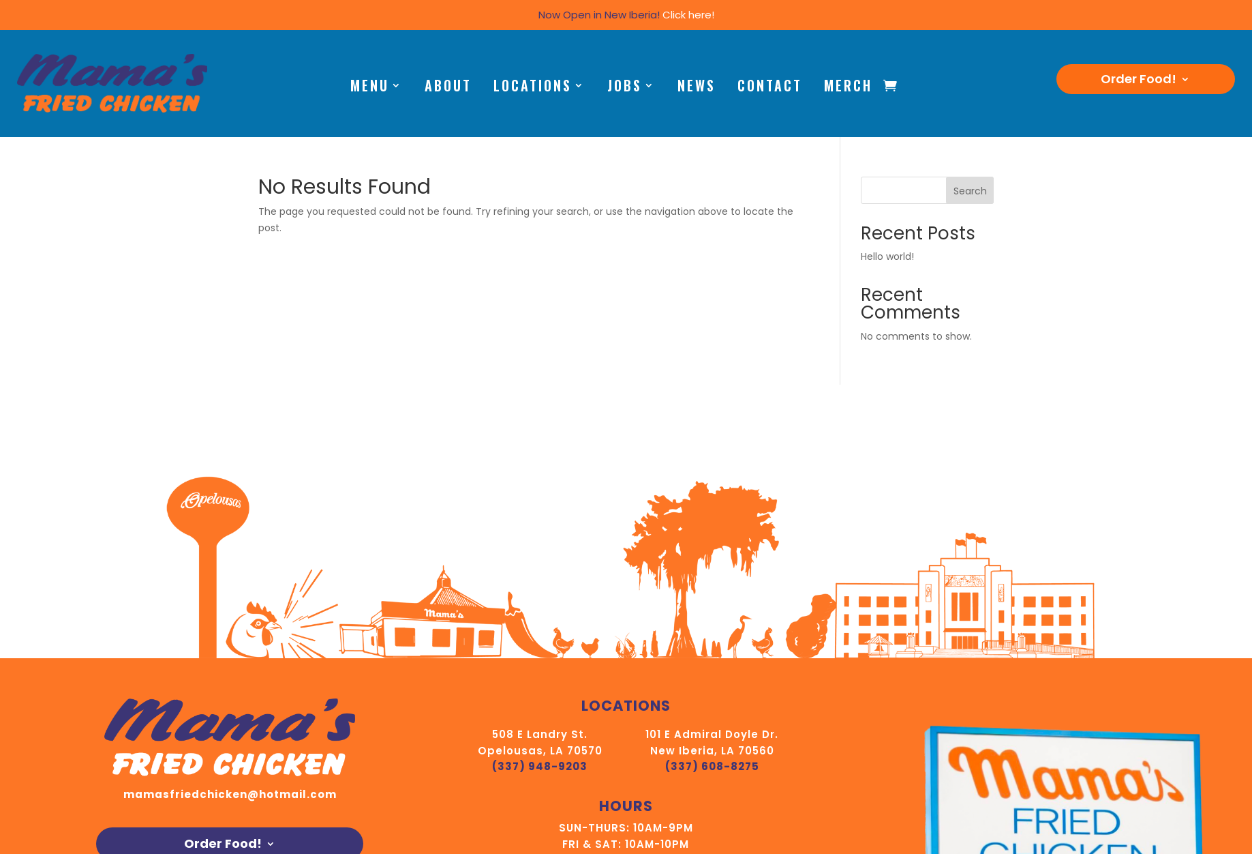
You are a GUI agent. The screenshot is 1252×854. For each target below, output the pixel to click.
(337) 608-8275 (712, 766)
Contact (769, 87)
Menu (369, 87)
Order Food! (1138, 80)
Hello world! (887, 256)
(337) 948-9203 (539, 766)
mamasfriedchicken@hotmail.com (230, 794)
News (696, 87)
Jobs (624, 87)
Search (970, 191)
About (448, 87)
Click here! (688, 15)
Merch (848, 87)
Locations (532, 87)
